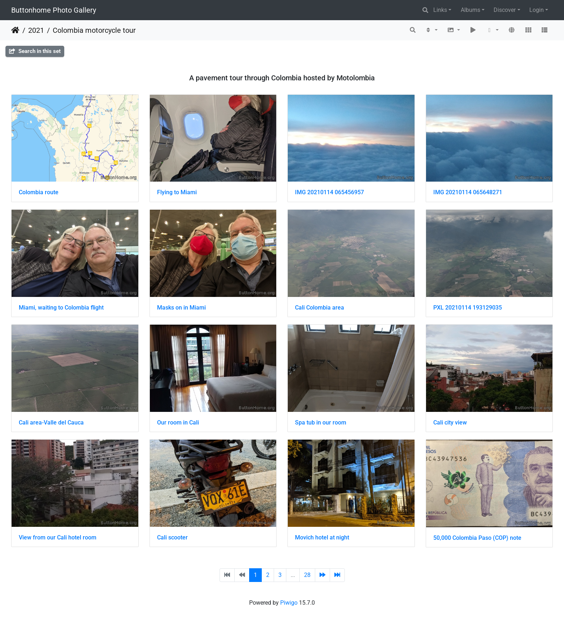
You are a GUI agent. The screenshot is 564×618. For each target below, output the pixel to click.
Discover (505, 9)
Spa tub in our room (320, 422)
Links (440, 9)
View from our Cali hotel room (57, 537)
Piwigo (289, 602)
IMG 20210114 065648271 (467, 192)
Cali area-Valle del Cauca (51, 422)
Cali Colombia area (319, 307)
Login (536, 9)
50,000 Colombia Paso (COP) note (477, 537)
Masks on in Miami (181, 307)
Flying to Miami (177, 192)
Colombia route (38, 192)
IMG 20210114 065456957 (329, 192)
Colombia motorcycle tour (94, 30)
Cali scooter (172, 537)
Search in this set (35, 51)
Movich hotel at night (322, 537)
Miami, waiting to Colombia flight (61, 307)
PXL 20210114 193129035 (467, 307)
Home (15, 30)
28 (307, 575)
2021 (36, 30)
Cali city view (450, 422)
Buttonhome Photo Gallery (53, 10)
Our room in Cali (178, 422)
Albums (470, 9)
